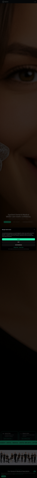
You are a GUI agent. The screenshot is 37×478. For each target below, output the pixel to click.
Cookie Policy (16, 247)
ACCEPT (18, 239)
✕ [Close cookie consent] (34, 229)
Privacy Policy (21, 247)
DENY (18, 242)
